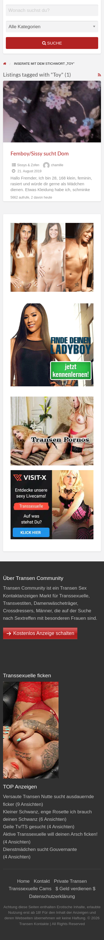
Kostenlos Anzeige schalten (43, 633)
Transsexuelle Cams (30, 888)
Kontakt (42, 881)
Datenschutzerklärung (52, 896)
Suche (52, 43)
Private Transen (70, 881)
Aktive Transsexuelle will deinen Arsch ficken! (50, 834)
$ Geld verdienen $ (75, 888)
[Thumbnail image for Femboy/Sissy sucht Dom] (52, 111)
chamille (57, 165)
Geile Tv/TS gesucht (24, 826)
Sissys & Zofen (28, 165)
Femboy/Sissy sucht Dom (40, 153)
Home (23, 881)
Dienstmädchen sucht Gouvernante (40, 849)
